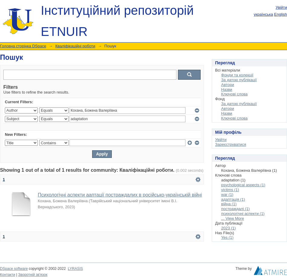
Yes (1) (227, 237)
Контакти (7, 275)
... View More (232, 218)
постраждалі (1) (235, 208)
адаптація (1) (233, 199)
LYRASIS (75, 269)
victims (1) (230, 189)
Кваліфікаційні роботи (75, 46)
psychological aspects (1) (243, 185)
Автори (227, 84)
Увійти (281, 7)
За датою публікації (239, 80)
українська (263, 14)
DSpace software (14, 269)
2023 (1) (228, 228)
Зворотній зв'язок (32, 275)
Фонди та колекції (237, 75)
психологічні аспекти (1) (243, 213)
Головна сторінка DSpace (23, 46)
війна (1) (229, 204)
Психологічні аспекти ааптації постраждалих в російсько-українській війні (120, 194)
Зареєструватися (230, 144)
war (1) (227, 194)
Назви (226, 89)
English (280, 14)
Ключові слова (234, 94)
